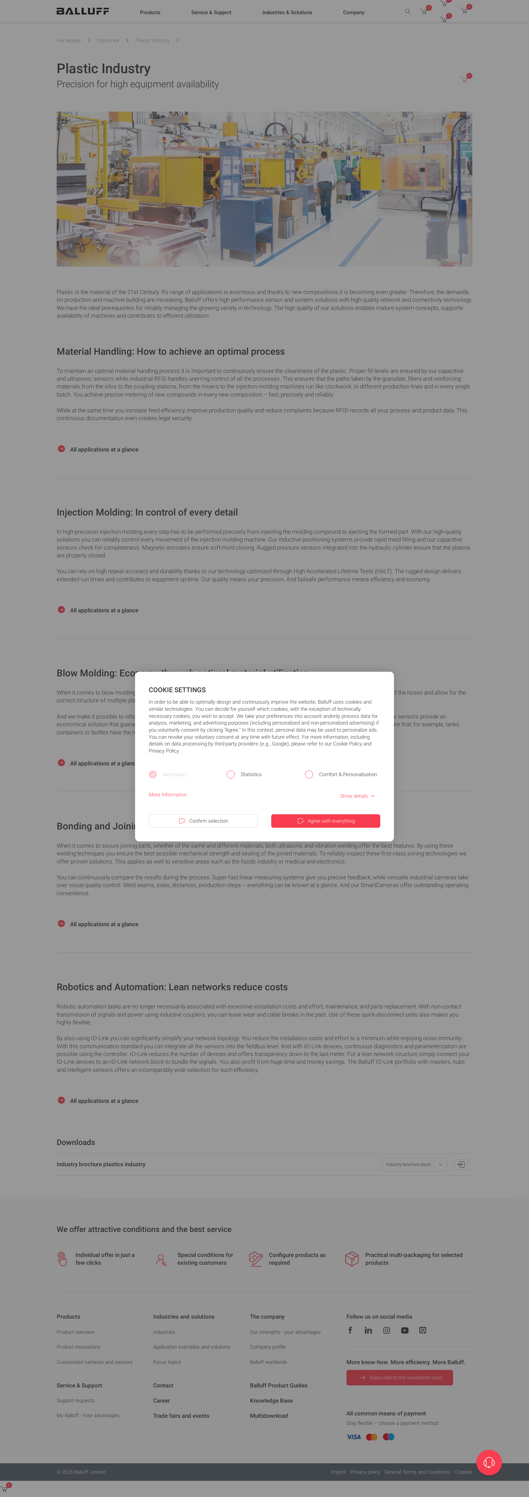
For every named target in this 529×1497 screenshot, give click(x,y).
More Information (168, 795)
